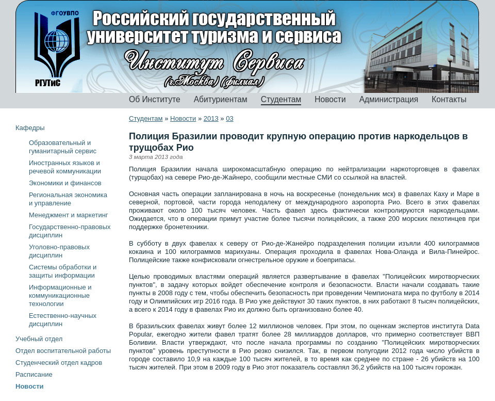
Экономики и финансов (65, 183)
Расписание (34, 374)
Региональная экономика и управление (68, 199)
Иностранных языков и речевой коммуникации (65, 167)
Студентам (281, 99)
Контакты (449, 99)
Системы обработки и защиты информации (62, 271)
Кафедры (30, 128)
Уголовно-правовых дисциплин (59, 251)
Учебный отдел (38, 339)
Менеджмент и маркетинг (68, 215)
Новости (330, 99)
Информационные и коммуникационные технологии (60, 295)
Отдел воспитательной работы (63, 351)
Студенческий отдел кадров (58, 362)
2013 (211, 118)
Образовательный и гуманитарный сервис (62, 147)
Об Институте (154, 99)
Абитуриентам (221, 99)
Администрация (389, 99)
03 (229, 118)
